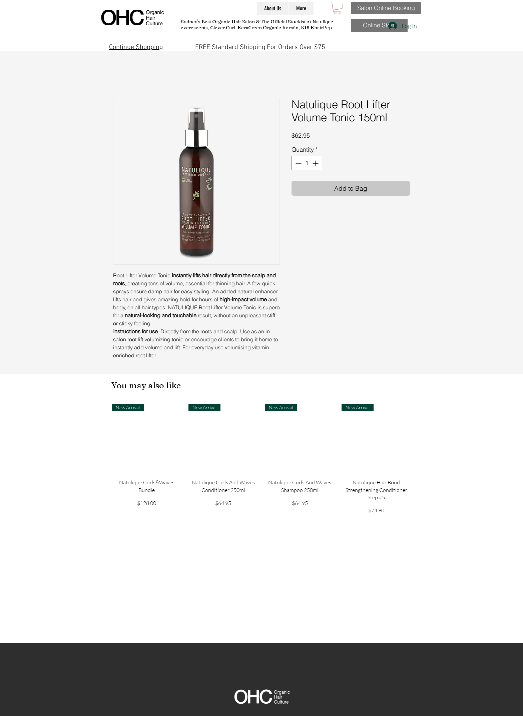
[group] (261, 476)
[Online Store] (379, 25)
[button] (337, 8)
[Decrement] (298, 163)
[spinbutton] (307, 163)
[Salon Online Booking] (386, 8)
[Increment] (316, 163)
